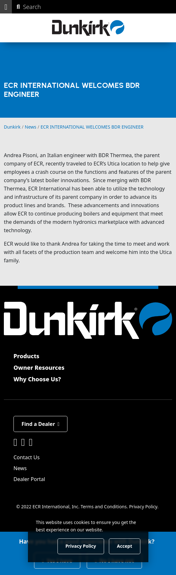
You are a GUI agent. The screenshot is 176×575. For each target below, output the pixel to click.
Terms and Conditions (104, 506)
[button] (6, 6)
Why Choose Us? (37, 379)
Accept (124, 546)
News (20, 468)
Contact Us (26, 457)
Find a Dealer (40, 423)
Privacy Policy (143, 506)
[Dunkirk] (88, 27)
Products (26, 356)
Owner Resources (39, 367)
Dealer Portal (29, 479)
